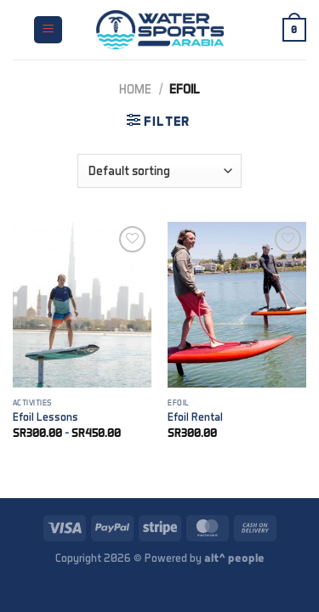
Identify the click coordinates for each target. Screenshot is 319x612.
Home (135, 88)
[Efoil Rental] (237, 305)
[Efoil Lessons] (82, 305)
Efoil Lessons (45, 416)
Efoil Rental (195, 416)
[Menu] (48, 30)
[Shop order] (159, 171)
